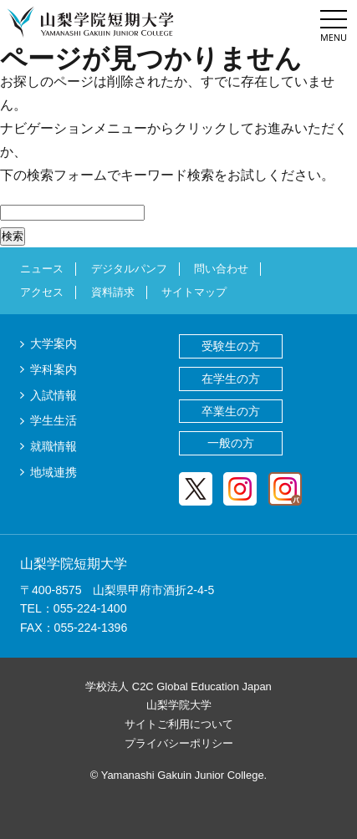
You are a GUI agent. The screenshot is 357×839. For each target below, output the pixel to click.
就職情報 (53, 446)
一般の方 (230, 443)
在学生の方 (230, 378)
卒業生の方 (230, 411)
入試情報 (53, 395)
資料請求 (113, 292)
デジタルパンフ (129, 268)
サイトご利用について (179, 724)
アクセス (42, 292)
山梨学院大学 (179, 705)
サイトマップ (194, 292)
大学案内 (53, 343)
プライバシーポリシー (179, 743)
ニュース (42, 268)
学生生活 (53, 420)
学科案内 (53, 369)
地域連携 (53, 472)
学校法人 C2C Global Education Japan (178, 686)
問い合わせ (221, 268)
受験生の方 (230, 346)
